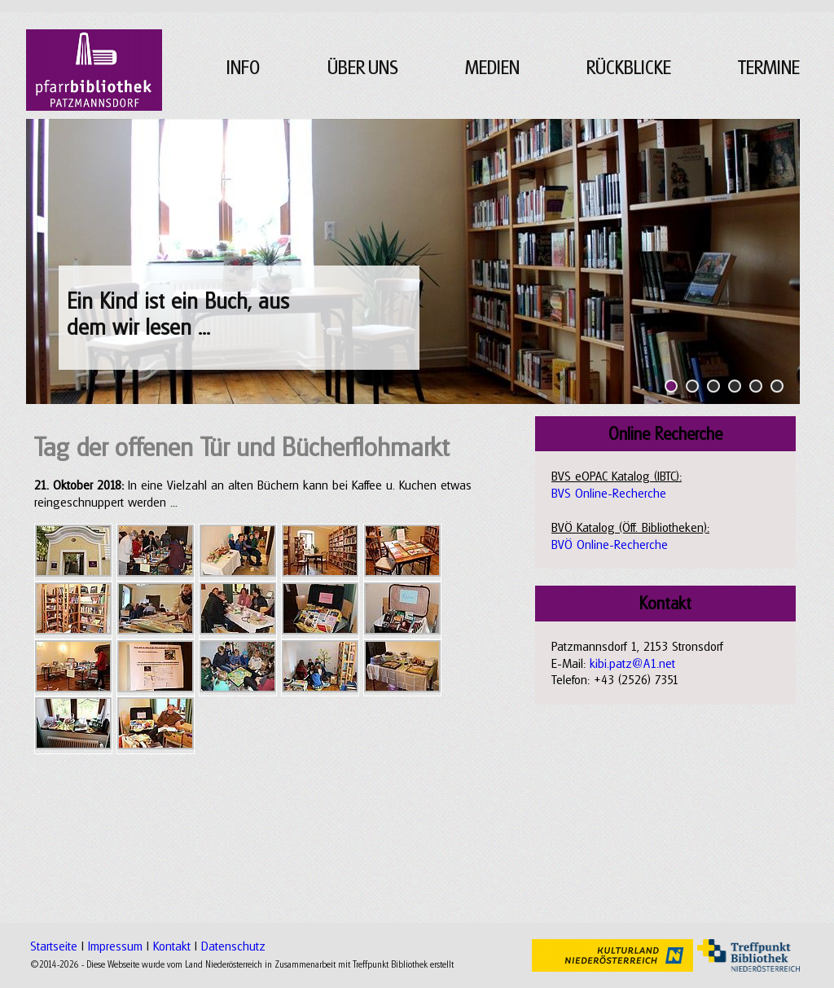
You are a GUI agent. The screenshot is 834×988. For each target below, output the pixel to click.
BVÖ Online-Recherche (609, 544)
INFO (243, 67)
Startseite (53, 945)
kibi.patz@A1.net (632, 663)
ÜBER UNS (362, 67)
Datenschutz (233, 945)
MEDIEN (492, 67)
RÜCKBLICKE (628, 67)
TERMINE (769, 67)
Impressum (115, 945)
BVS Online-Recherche (608, 492)
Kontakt (172, 945)
